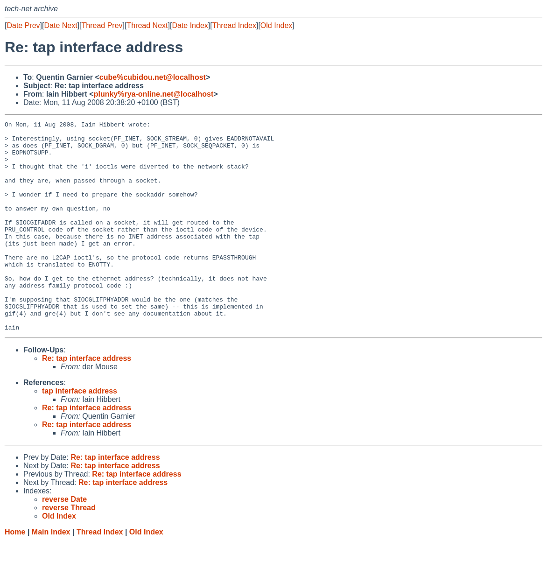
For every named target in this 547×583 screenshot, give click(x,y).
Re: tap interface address (86, 400)
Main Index (51, 574)
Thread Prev (102, 25)
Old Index (276, 25)
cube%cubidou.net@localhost (152, 77)
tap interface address (79, 433)
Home (15, 574)
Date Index (190, 25)
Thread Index (234, 25)
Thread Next (147, 25)
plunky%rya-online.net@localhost (154, 94)
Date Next (60, 25)
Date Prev (23, 25)
